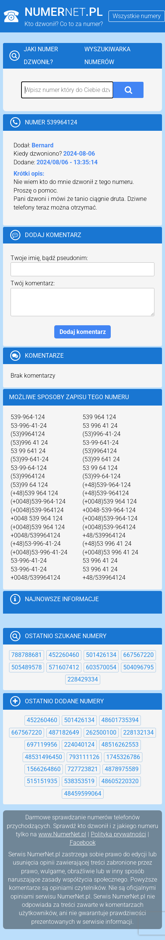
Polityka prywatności (118, 834)
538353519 (79, 781)
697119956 (42, 744)
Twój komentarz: (33, 283)
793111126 (84, 757)
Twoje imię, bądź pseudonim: (49, 258)
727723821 (82, 769)
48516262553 (120, 744)
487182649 (64, 732)
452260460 (64, 654)
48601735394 (120, 720)
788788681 (26, 654)
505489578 (26, 667)
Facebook (83, 842)
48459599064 (82, 793)
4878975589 (122, 769)
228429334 (82, 679)
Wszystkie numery (137, 16)
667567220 (138, 654)
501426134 (101, 654)
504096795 (138, 667)
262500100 (101, 732)
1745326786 (123, 757)
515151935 (42, 781)
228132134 (138, 732)
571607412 (64, 667)
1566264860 (44, 769)
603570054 (101, 667)
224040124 (79, 744)
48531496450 (43, 757)
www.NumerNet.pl (62, 834)
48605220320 (120, 781)
